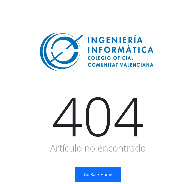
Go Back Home (98, 174)
